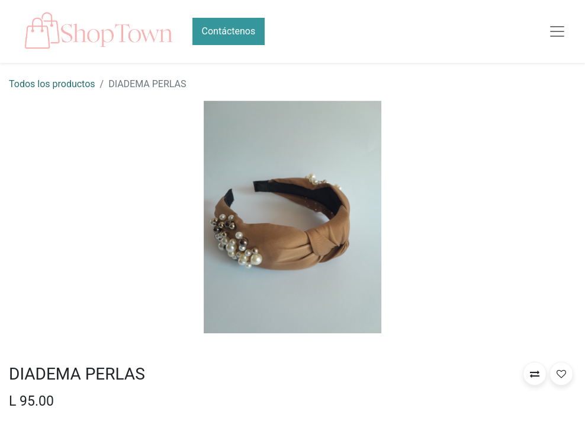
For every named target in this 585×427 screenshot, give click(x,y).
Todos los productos (52, 84)
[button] (535, 373)
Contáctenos (229, 31)
